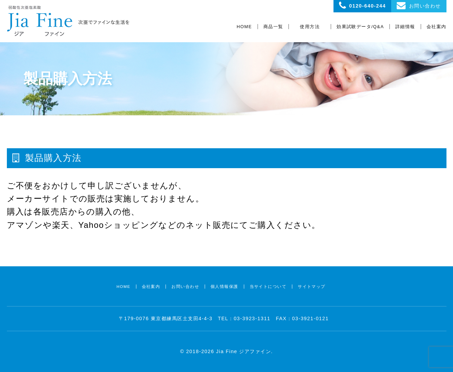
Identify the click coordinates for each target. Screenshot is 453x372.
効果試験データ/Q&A (360, 26)
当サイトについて (268, 286)
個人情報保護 (224, 286)
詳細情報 (405, 26)
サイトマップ (312, 286)
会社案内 (436, 26)
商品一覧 (273, 26)
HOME (244, 26)
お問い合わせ (185, 286)
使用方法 (310, 26)
